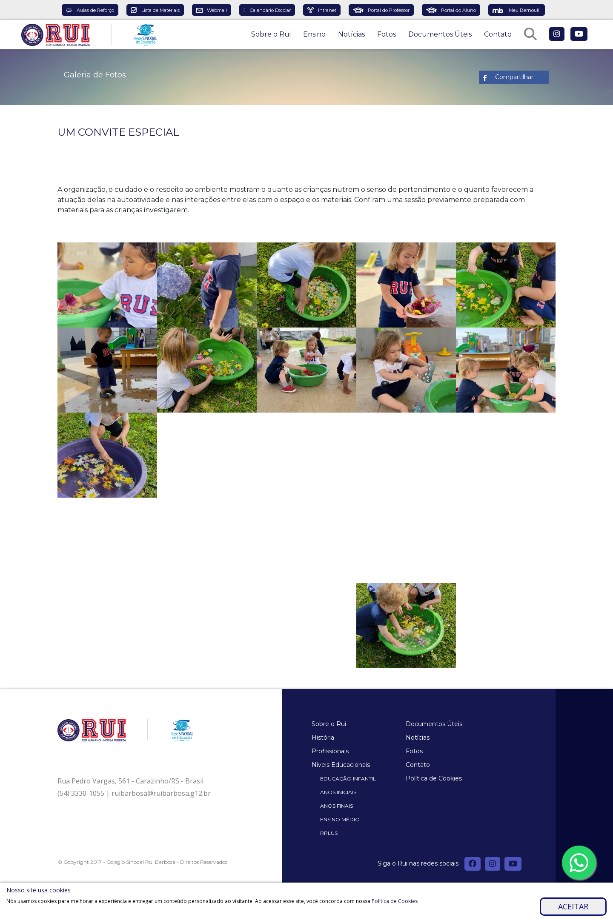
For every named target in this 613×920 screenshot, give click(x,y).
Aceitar (573, 906)
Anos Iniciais (338, 792)
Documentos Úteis (440, 34)
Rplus (329, 833)
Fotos (386, 34)
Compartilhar (514, 77)
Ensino (314, 34)
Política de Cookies (434, 778)
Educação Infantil (348, 778)
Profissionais (330, 751)
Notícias (351, 34)
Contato (498, 34)
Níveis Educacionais (341, 765)
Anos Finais (336, 806)
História (323, 737)
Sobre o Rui (271, 34)
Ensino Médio (340, 819)
